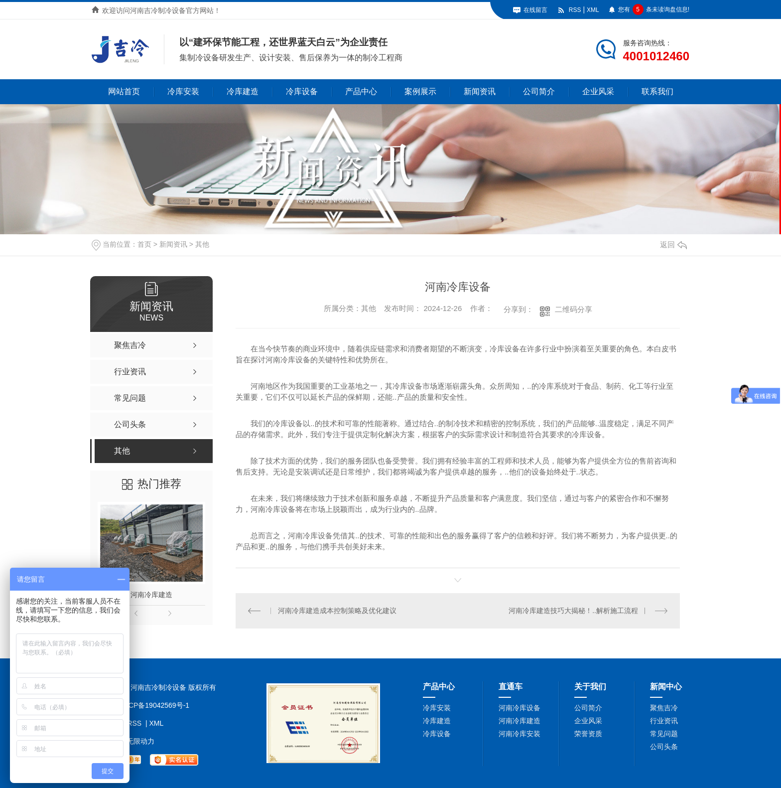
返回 (673, 244)
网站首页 (124, 91)
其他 (202, 244)
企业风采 (598, 91)
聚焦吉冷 (664, 708)
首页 (144, 244)
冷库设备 (302, 91)
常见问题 (664, 734)
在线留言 (535, 9)
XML (593, 9)
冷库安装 (183, 91)
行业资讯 (664, 721)
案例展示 (420, 91)
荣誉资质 (588, 734)
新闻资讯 (480, 91)
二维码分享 (573, 309)
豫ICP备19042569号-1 (154, 705)
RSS (575, 9)
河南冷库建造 (151, 595)
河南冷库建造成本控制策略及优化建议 (337, 611)
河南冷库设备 (519, 708)
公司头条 (664, 747)
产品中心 (361, 91)
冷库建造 (243, 91)
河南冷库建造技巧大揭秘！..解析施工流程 (573, 611)
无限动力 (140, 741)
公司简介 (539, 91)
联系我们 (657, 91)
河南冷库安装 (519, 734)
